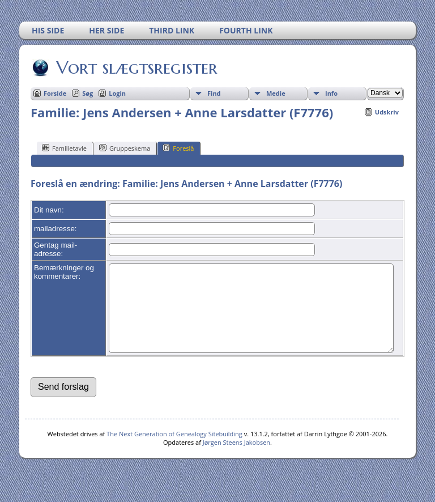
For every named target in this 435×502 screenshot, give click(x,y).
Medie (275, 93)
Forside (55, 93)
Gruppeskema (124, 147)
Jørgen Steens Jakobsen (236, 459)
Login (117, 93)
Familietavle (64, 147)
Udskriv (387, 112)
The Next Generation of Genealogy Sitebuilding (174, 450)
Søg (87, 93)
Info (331, 93)
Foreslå (178, 147)
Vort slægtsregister (136, 67)
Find (214, 93)
